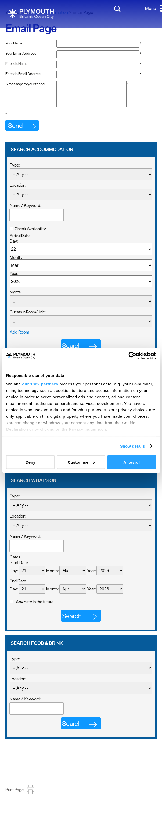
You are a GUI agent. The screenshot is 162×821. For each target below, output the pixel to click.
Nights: (15, 296)
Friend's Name (16, 63)
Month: (16, 262)
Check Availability (30, 233)
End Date (18, 585)
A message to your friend (25, 84)
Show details (132, 446)
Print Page (14, 794)
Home (36, 12)
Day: (14, 246)
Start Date (19, 567)
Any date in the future (34, 606)
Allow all (131, 462)
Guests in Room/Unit (28, 316)
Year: (14, 278)
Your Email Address (20, 53)
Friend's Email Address (23, 73)
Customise (81, 462)
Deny (30, 462)
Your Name (13, 43)
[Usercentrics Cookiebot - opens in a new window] (132, 356)
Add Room (19, 336)
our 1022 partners (40, 383)
